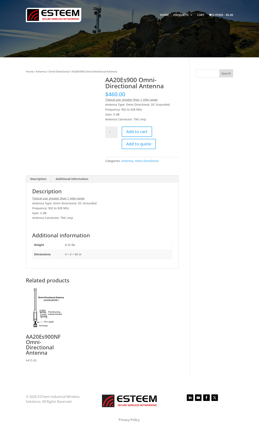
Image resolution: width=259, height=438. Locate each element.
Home (164, 15)
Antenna (41, 71)
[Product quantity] (111, 132)
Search (226, 73)
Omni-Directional (58, 71)
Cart (200, 15)
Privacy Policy (129, 420)
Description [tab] (38, 179)
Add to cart (137, 131)
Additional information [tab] (72, 179)
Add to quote (138, 144)
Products (181, 15)
